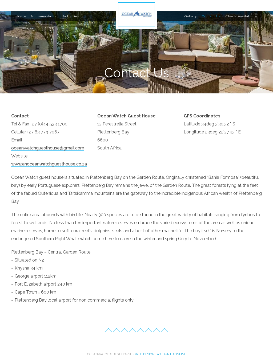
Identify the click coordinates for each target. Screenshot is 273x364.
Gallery (190, 16)
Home (21, 16)
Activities (71, 16)
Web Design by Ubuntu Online (160, 354)
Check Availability (241, 16)
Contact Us (211, 16)
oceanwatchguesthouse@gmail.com (47, 148)
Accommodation (44, 16)
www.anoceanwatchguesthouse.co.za (49, 164)
